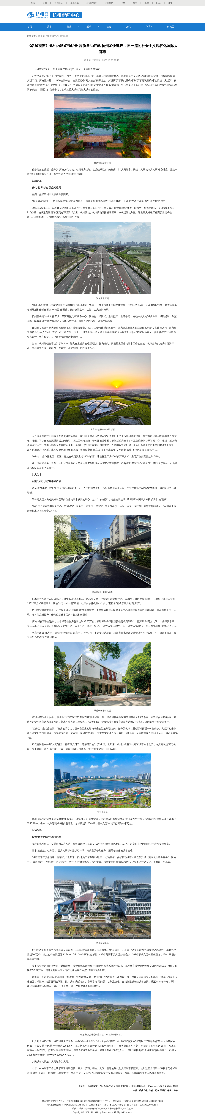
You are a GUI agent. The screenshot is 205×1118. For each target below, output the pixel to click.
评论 (170, 3)
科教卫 (170, 26)
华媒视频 (74, 3)
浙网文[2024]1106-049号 (75, 1105)
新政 (69, 26)
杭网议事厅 (92, 3)
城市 (49, 26)
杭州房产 (109, 3)
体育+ (149, 26)
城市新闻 (64, 36)
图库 (135, 3)
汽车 (123, 3)
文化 (128, 26)
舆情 (147, 3)
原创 (45, 3)
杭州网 (41, 36)
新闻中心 (58, 3)
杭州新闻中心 (52, 36)
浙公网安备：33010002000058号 (142, 1105)
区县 (158, 3)
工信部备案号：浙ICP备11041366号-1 (107, 1105)
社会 (108, 26)
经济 (89, 26)
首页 (33, 3)
